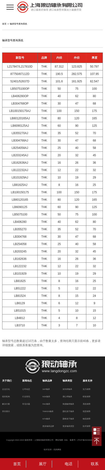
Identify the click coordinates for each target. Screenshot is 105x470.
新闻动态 (27, 380)
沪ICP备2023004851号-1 (88, 440)
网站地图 (59, 440)
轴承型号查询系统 (18, 24)
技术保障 (86, 426)
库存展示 (6, 411)
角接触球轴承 (68, 404)
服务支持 (87, 380)
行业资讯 (26, 397)
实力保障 (86, 389)
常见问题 (26, 404)
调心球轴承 (67, 397)
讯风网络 (57, 450)
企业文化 (6, 389)
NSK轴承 (46, 397)
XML (66, 440)
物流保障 (86, 419)
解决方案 (6, 404)
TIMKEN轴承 (47, 411)
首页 (4, 24)
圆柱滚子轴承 (68, 411)
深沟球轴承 (67, 389)
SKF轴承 (46, 389)
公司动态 (26, 389)
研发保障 (86, 397)
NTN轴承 (46, 419)
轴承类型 (67, 380)
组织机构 (6, 397)
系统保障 (86, 404)
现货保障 (86, 411)
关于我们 (7, 380)
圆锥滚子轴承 (68, 419)
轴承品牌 (47, 380)
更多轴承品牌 (48, 426)
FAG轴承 (46, 404)
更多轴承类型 (68, 426)
